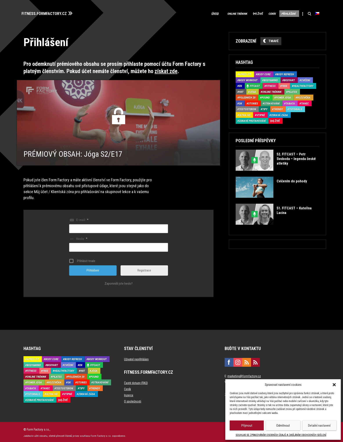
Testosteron (247, 108)
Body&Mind (271, 79)
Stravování (272, 102)
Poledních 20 (247, 96)
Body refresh (285, 73)
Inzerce (128, 394)
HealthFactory (303, 84)
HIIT (241, 90)
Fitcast (255, 84)
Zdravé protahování (252, 119)
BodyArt (289, 79)
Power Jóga (283, 96)
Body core (264, 73)
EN (240, 84)
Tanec (305, 102)
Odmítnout (283, 426)
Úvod (195, 13)
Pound (266, 96)
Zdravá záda (279, 113)
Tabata (290, 102)
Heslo (81, 237)
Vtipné (260, 113)
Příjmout (246, 426)
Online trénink (219, 13)
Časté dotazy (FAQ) (136, 382)
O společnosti (132, 400)
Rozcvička (304, 96)
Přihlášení (282, 13)
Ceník (262, 13)
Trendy (278, 108)
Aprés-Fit (245, 73)
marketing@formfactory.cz (244, 375)
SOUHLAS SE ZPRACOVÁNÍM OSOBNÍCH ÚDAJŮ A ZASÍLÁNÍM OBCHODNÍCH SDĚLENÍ (281, 435)
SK (240, 102)
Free (284, 84)
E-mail (82, 219)
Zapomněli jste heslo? (119, 282)
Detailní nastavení (319, 426)
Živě (246, 13)
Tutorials (295, 108)
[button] (334, 385)
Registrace (144, 269)
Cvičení (305, 79)
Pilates (292, 90)
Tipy (264, 108)
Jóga (253, 90)
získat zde (166, 70)
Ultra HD (244, 113)
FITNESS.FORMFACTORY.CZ (47, 13)
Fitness (271, 84)
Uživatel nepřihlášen (136, 358)
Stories (253, 102)
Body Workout (248, 79)
